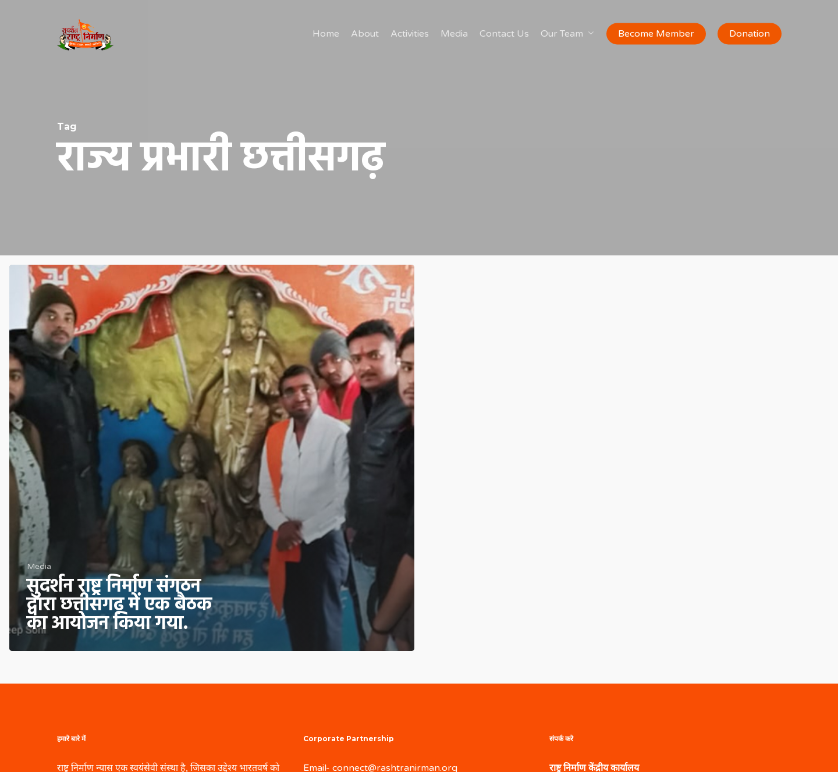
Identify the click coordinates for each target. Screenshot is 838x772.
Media (39, 566)
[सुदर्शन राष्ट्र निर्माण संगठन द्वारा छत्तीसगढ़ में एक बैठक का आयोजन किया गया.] (211, 458)
